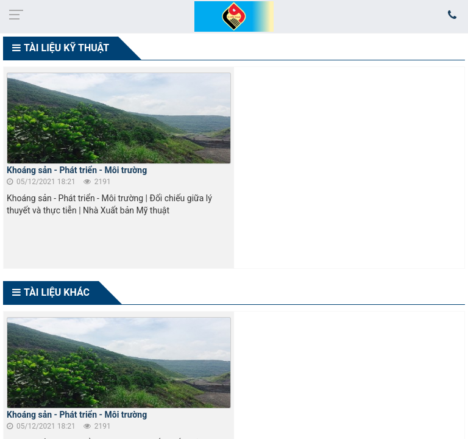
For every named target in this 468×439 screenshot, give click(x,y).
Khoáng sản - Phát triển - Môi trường (77, 170)
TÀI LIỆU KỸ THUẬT (66, 48)
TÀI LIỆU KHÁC (57, 292)
